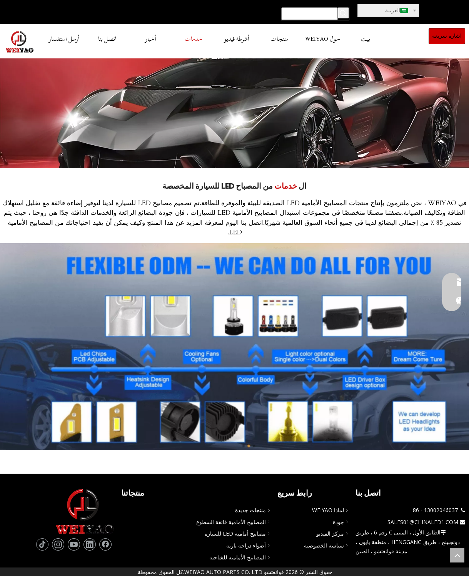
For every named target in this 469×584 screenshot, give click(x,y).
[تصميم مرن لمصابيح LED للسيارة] (234, 346)
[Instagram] (58, 544)
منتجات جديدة (250, 510)
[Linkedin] (89, 544)
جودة (338, 522)
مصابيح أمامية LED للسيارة (235, 533)
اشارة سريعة (447, 36)
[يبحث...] (309, 13)
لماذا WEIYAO (328, 510)
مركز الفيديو (330, 533)
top (457, 555)
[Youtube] (74, 544)
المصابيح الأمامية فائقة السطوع (231, 522)
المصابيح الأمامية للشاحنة (237, 557)
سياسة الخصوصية (324, 545)
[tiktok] (42, 544)
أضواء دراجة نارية (246, 545)
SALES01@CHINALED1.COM (422, 522)
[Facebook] (105, 544)
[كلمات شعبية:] (343, 12)
